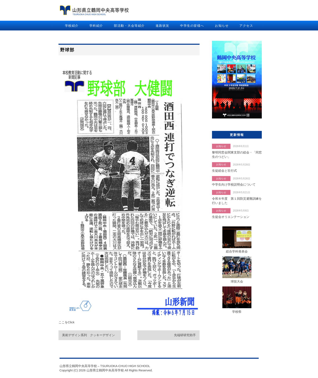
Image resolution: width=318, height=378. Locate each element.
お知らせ (222, 25)
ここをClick (66, 322)
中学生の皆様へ (192, 25)
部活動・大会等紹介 (129, 25)
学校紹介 (72, 25)
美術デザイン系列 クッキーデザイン (88, 335)
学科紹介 (96, 25)
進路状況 (162, 25)
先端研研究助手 (185, 335)
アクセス (246, 25)
